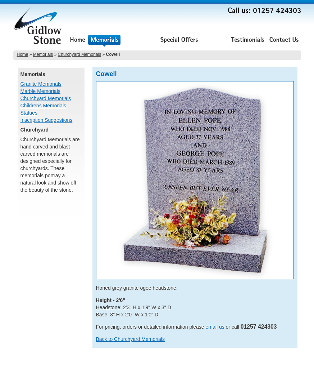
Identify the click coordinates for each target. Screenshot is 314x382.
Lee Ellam (291, 374)
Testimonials (247, 40)
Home (77, 40)
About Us (214, 40)
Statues (29, 113)
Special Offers (179, 40)
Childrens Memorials (44, 105)
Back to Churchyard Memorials (130, 339)
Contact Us (284, 40)
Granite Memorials (41, 84)
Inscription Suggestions (47, 120)
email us (215, 327)
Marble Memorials (40, 91)
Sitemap (293, 364)
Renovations (140, 40)
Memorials (104, 40)
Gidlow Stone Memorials (38, 28)
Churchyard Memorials (79, 54)
